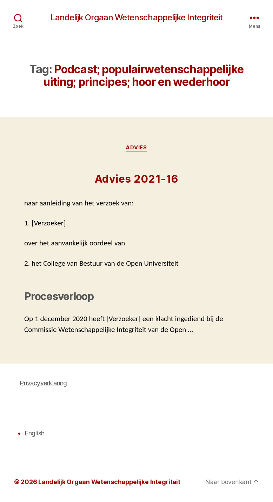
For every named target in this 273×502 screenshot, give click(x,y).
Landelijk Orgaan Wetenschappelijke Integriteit (136, 17)
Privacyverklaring (43, 383)
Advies (136, 148)
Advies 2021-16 (137, 179)
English (35, 433)
